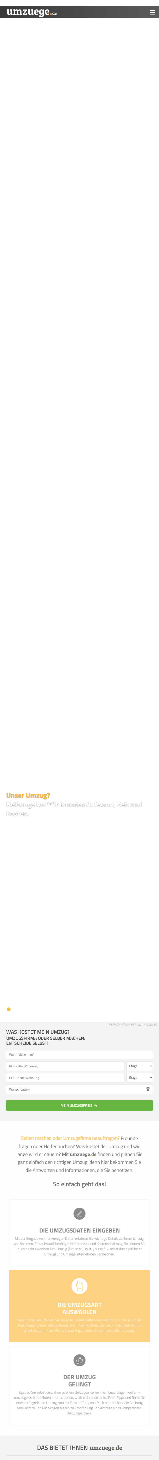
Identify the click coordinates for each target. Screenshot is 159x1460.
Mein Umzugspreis (79, 1105)
